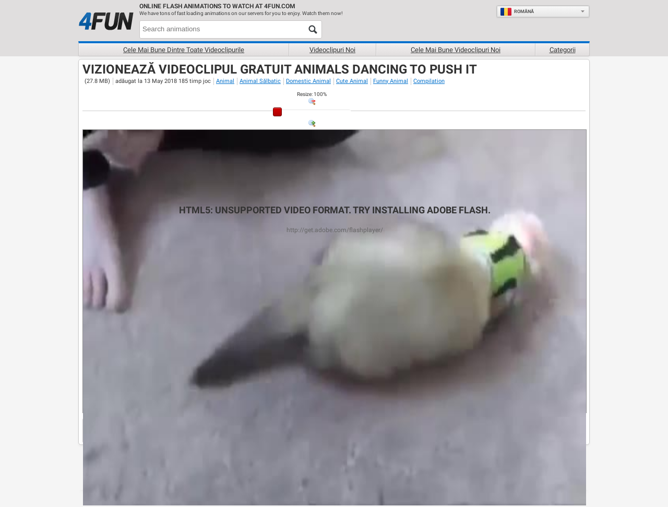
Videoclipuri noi (332, 50)
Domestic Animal (308, 81)
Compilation (429, 81)
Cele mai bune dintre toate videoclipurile (183, 50)
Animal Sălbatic (260, 81)
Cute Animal (352, 81)
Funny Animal (390, 81)
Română (517, 11)
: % (312, 94)
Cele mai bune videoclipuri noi (455, 50)
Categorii (563, 50)
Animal (225, 81)
